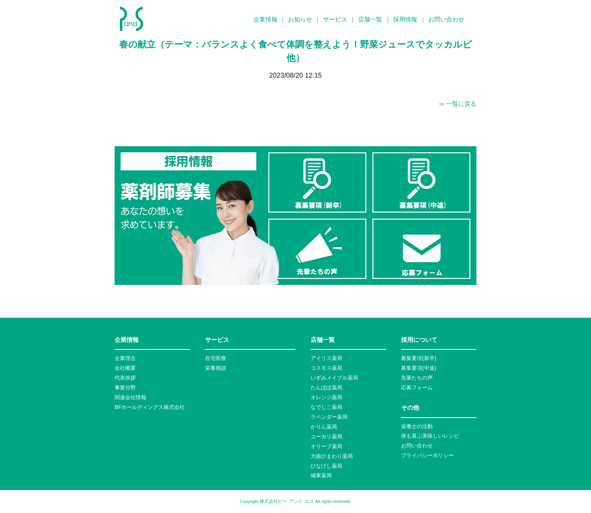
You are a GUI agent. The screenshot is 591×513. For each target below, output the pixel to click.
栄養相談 (215, 368)
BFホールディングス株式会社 (150, 407)
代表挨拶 (125, 378)
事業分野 (125, 387)
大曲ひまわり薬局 (332, 456)
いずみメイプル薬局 (334, 378)
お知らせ (300, 19)
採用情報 (405, 19)
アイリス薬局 (326, 358)
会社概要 (125, 368)
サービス (335, 19)
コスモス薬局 (326, 368)
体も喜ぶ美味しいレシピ (430, 436)
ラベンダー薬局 (329, 417)
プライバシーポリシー (427, 455)
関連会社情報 (130, 397)
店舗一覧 (370, 19)
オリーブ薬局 (326, 446)
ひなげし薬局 (326, 466)
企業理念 (125, 358)
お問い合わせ (446, 19)
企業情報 (265, 19)
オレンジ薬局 (326, 397)
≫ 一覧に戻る (457, 104)
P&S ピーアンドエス (131, 19)
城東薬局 (321, 475)
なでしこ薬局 (326, 407)
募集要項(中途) (418, 368)
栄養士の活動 (417, 426)
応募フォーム (417, 387)
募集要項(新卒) (418, 358)
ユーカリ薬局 (326, 436)
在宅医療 (215, 358)
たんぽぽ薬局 (326, 387)
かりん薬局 (324, 427)
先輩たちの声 (417, 378)
